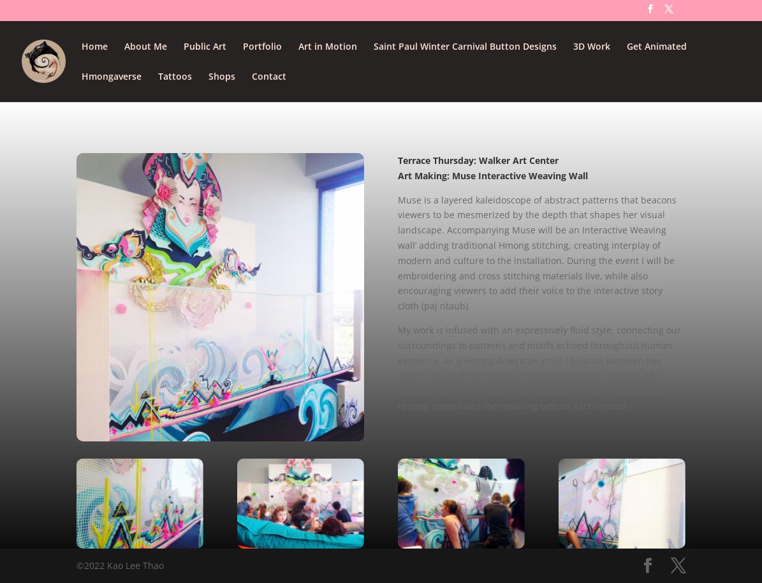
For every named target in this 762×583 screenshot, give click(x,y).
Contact (269, 77)
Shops (222, 77)
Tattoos (175, 77)
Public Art (205, 47)
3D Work (591, 47)
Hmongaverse (112, 77)
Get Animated (657, 47)
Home (95, 47)
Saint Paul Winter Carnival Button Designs (465, 47)
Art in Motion (327, 47)
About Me (145, 47)
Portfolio (262, 47)
